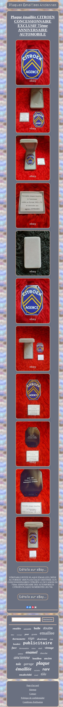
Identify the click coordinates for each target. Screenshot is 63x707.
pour (27, 634)
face (14, 647)
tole (18, 664)
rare (46, 669)
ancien (48, 658)
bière (12, 635)
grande (34, 634)
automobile (27, 629)
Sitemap (32, 689)
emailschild (25, 674)
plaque (42, 663)
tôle (43, 674)
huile (37, 628)
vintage (49, 647)
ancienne (22, 657)
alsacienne (42, 639)
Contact (32, 694)
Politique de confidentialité (32, 698)
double (48, 628)
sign (31, 638)
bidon (34, 648)
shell (40, 648)
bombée (17, 644)
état (51, 639)
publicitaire (37, 643)
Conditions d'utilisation (33, 702)
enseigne (19, 635)
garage (29, 664)
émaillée (23, 668)
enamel (31, 652)
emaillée (17, 628)
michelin (37, 670)
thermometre (19, 639)
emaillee (47, 633)
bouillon (37, 658)
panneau (20, 654)
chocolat (43, 653)
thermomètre (24, 648)
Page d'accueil (33, 685)
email (36, 675)
